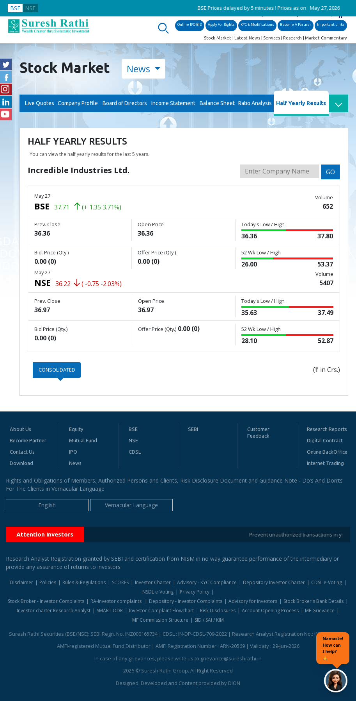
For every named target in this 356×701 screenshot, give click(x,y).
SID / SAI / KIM (209, 620)
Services (271, 38)
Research (292, 38)
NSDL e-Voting (158, 591)
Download (21, 463)
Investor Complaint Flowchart (161, 610)
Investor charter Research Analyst (53, 610)
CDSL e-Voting (326, 582)
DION (234, 683)
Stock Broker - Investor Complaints (46, 601)
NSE (30, 8)
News (139, 68)
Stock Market (217, 38)
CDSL (135, 451)
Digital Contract (325, 440)
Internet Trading (325, 463)
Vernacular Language (131, 505)
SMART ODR (110, 610)
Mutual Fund (83, 440)
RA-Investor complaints (116, 601)
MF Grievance (320, 610)
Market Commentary (326, 38)
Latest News (247, 38)
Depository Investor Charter (274, 582)
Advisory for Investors (252, 601)
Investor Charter (153, 582)
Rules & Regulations (84, 582)
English (47, 505)
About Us (20, 429)
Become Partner (28, 440)
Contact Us (22, 451)
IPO (73, 451)
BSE (15, 8)
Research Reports (327, 429)
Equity (76, 429)
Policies (47, 582)
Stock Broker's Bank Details (313, 601)
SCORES (120, 582)
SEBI (193, 429)
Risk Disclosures (218, 610)
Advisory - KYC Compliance (207, 582)
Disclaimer (21, 582)
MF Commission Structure (160, 620)
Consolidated (57, 369)
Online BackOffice (327, 451)
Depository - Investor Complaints (185, 601)
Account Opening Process (270, 610)
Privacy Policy (194, 591)
